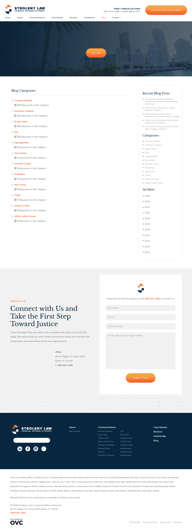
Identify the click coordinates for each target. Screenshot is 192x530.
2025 (146, 201)
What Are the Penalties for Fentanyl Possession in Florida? (161, 121)
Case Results (57, 17)
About (19, 17)
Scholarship (89, 17)
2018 (146, 229)
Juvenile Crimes (22, 163)
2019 (146, 224)
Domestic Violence (24, 111)
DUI (16, 132)
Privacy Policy (150, 522)
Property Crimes (126, 445)
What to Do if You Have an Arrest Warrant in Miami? (160, 108)
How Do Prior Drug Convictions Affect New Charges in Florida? (162, 127)
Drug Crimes (21, 121)
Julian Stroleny (74, 431)
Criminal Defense (37, 17)
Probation (19, 174)
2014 (146, 252)
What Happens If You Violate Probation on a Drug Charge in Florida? (162, 115)
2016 (146, 240)
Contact (115, 17)
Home (7, 17)
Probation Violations (106, 455)
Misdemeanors (126, 448)
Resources (165, 522)
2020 (146, 218)
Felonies (101, 452)
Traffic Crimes (125, 441)
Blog (103, 17)
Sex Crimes (20, 184)
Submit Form (140, 378)
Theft (17, 195)
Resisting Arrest (104, 448)
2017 (146, 235)
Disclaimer (134, 522)
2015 (146, 246)
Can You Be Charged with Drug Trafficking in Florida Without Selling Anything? (161, 101)
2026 (146, 195)
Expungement (21, 142)
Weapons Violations (106, 445)
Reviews (73, 17)
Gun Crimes (20, 153)
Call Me (96, 53)
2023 (146, 212)
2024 (146, 207)
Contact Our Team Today (166, 10)
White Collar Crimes (25, 216)
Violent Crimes (22, 205)
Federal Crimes (126, 438)
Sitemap (177, 522)
